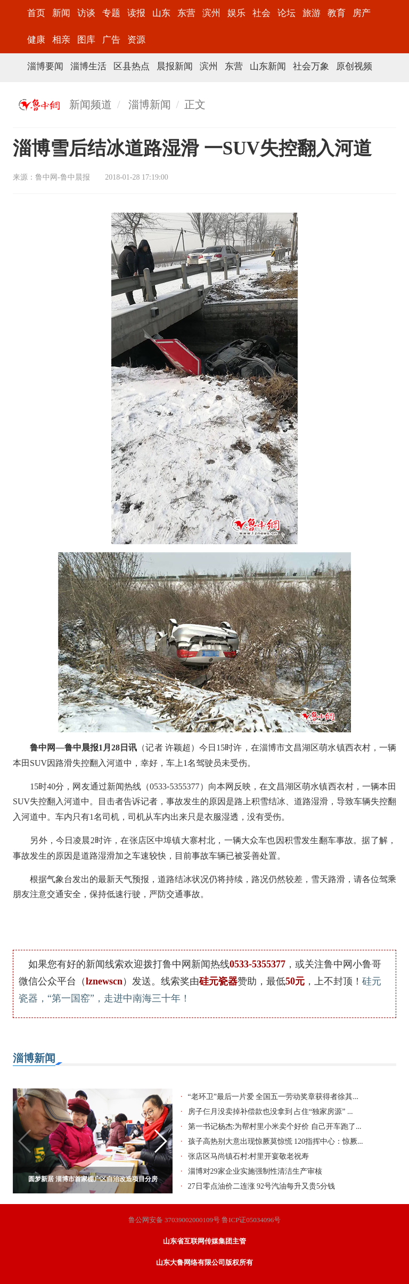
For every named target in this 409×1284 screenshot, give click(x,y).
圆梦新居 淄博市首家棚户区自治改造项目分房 (93, 1179)
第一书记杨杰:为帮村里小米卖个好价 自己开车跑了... (275, 1126)
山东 (161, 13)
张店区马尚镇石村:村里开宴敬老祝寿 (248, 1156)
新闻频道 (90, 104)
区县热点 (131, 66)
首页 (36, 13)
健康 (36, 40)
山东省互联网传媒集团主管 (204, 1241)
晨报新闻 (175, 66)
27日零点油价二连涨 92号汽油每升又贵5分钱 (262, 1186)
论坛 (286, 13)
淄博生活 (88, 66)
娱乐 (236, 13)
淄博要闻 (45, 66)
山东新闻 (268, 66)
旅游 (311, 13)
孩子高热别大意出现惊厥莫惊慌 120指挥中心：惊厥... (275, 1141)
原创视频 (354, 66)
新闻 (61, 13)
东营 (186, 13)
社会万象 (311, 66)
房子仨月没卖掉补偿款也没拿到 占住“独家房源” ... (270, 1112)
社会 (261, 13)
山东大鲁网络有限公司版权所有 (204, 1262)
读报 (136, 13)
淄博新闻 (149, 104)
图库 (86, 40)
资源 (136, 40)
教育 (337, 13)
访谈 (86, 13)
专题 (111, 13)
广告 (111, 40)
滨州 (211, 13)
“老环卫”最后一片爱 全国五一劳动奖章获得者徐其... (273, 1097)
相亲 (61, 40)
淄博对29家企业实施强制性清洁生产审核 (255, 1171)
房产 (362, 13)
